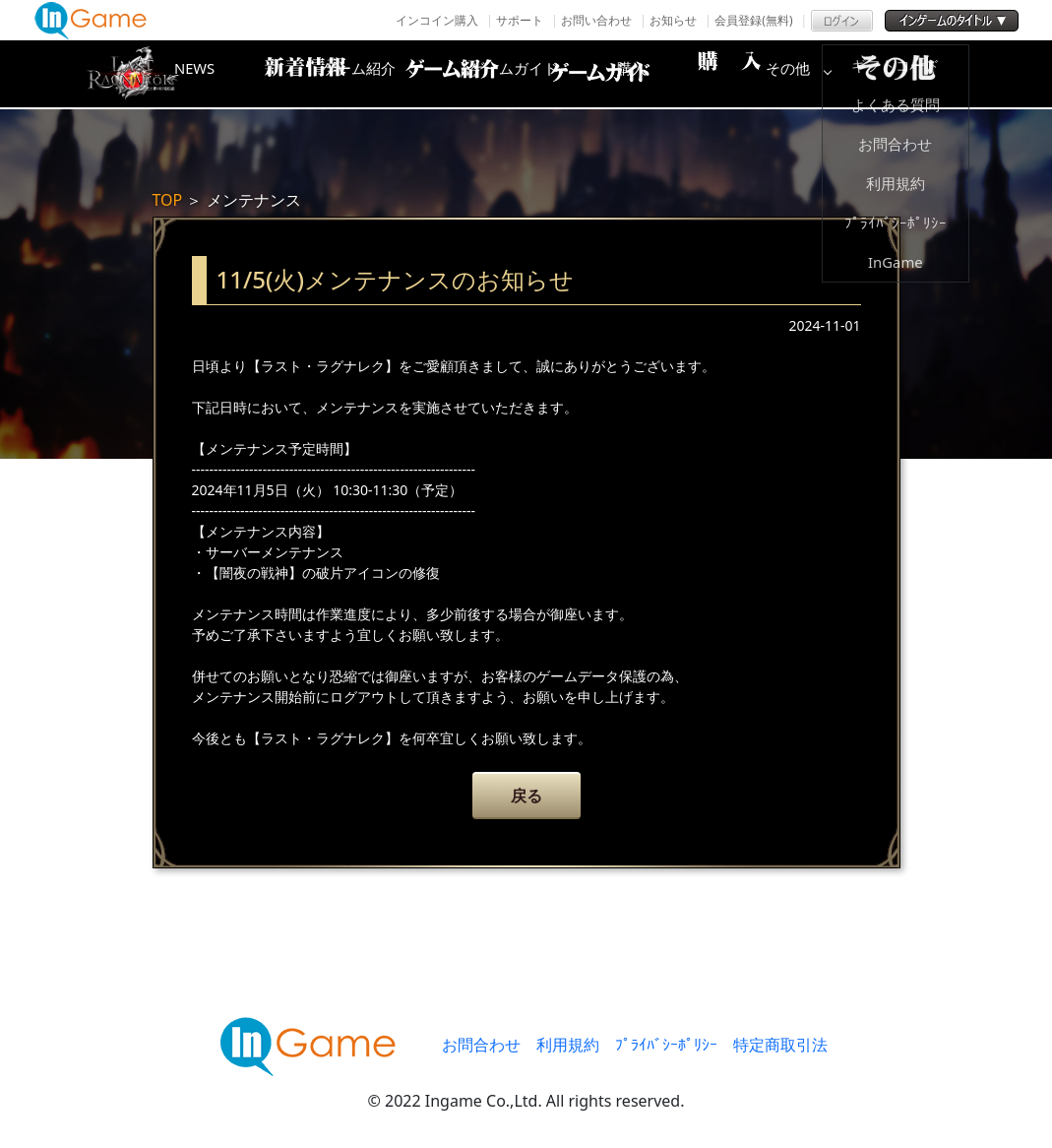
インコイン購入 (437, 20)
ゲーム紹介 (443, 73)
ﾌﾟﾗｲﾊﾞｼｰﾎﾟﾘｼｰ (666, 1044)
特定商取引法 (780, 1044)
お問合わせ (481, 1044)
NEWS (285, 73)
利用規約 (567, 1044)
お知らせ (673, 20)
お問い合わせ (596, 20)
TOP (168, 200)
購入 (758, 73)
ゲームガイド (600, 73)
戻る (526, 795)
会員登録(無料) (753, 20)
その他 (915, 73)
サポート (519, 20)
